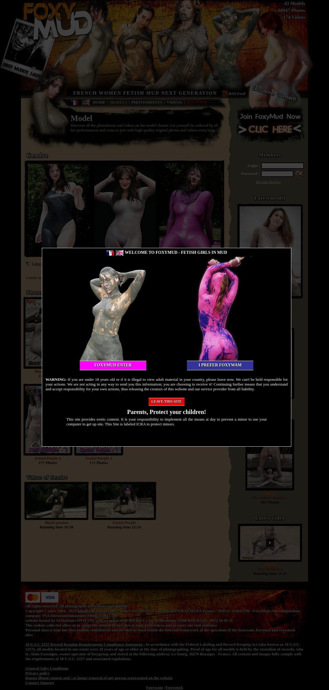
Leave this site (166, 401)
